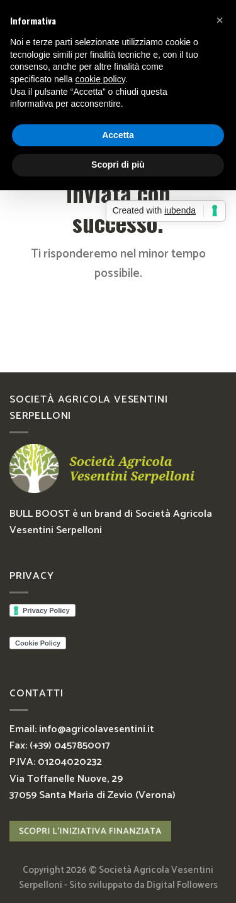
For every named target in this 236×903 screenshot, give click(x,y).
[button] (220, 20)
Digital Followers (182, 885)
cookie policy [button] (100, 79)
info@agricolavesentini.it (96, 729)
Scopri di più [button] (118, 165)
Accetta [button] (118, 135)
